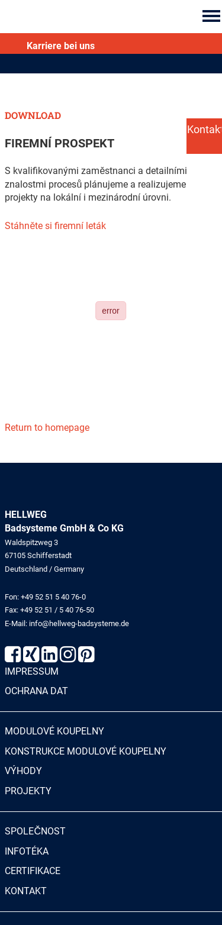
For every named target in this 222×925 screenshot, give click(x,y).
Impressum (32, 671)
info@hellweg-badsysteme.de (79, 623)
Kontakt (26, 891)
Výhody (23, 770)
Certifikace (32, 870)
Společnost (35, 831)
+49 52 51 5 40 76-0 (53, 596)
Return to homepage (47, 427)
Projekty (28, 791)
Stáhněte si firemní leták (55, 225)
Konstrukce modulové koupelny (85, 751)
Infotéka (27, 851)
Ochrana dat (36, 691)
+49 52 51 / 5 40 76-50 (57, 609)
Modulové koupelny (54, 731)
